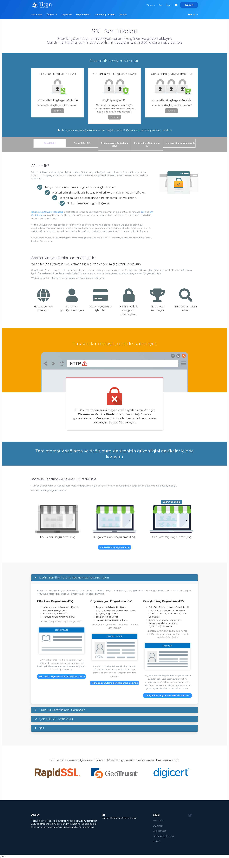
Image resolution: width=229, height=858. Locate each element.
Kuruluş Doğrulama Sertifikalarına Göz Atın (115, 683)
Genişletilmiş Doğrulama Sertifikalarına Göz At (168, 695)
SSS (41, 728)
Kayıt (168, 5)
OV (142, 211)
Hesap (193, 14)
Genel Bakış (50, 143)
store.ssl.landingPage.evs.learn (114, 547)
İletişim (123, 14)
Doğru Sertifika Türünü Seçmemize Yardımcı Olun (74, 577)
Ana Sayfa (36, 14)
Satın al (57, 110)
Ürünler (51, 14)
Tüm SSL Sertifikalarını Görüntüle (62, 710)
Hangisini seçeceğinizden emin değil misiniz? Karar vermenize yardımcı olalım (114, 130)
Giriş (160, 5)
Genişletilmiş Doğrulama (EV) (147, 144)
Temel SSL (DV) (82, 143)
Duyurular (66, 14)
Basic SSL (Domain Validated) (47, 211)
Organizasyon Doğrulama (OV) (115, 144)
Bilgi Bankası (83, 14)
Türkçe (150, 5)
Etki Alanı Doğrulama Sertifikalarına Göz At (62, 676)
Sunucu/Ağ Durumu (104, 14)
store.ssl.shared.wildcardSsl (180, 143)
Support (189, 5)
